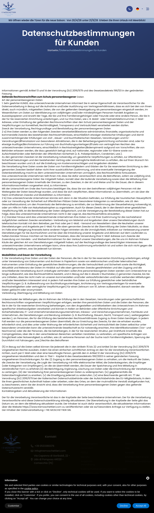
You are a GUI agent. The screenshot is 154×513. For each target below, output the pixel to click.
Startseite (53, 50)
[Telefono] (129, 9)
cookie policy (31, 488)
